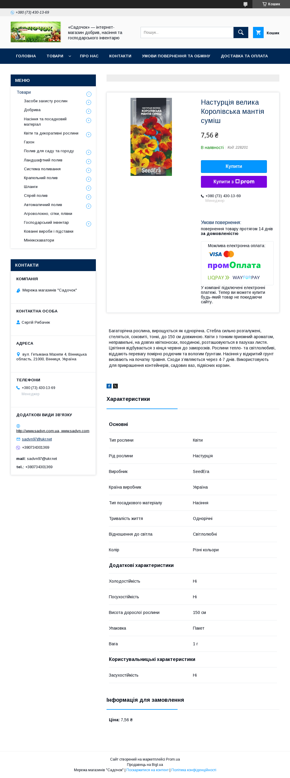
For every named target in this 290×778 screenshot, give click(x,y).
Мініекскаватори (39, 240)
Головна (26, 56)
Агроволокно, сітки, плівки (48, 213)
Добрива (32, 110)
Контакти (120, 56)
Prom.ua (173, 759)
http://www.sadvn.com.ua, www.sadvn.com (52, 430)
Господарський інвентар (46, 222)
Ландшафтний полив (43, 160)
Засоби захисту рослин (45, 101)
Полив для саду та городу (49, 151)
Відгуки (24, 71)
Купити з (233, 181)
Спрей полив (36, 195)
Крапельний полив (41, 178)
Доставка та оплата (244, 56)
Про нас (89, 56)
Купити (234, 166)
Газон (29, 142)
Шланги (31, 186)
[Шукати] (240, 32)
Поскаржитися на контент (147, 770)
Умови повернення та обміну (176, 56)
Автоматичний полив (43, 204)
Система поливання (42, 169)
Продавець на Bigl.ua (145, 765)
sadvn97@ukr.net (37, 439)
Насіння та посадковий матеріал (45, 122)
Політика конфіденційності (193, 770)
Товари (54, 56)
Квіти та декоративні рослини (51, 133)
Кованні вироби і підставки (48, 231)
